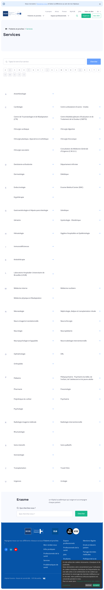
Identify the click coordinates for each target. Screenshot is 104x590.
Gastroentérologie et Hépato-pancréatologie (31, 210)
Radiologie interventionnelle (71, 422)
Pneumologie (66, 389)
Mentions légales (89, 541)
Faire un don (88, 12)
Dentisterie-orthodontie (23, 164)
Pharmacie (18, 389)
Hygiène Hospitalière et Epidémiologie (75, 233)
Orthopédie (18, 364)
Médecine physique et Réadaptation (27, 298)
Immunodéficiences (21, 246)
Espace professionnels (69, 542)
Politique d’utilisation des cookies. (88, 581)
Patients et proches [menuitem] (34, 16)
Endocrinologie (19, 187)
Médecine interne (20, 288)
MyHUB (72, 12)
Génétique (65, 210)
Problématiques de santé (50, 566)
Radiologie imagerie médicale (25, 422)
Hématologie (19, 233)
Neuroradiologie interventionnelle (74, 341)
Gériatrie (17, 220)
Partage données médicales (89, 553)
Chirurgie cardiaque (21, 129)
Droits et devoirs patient (89, 546)
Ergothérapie (19, 197)
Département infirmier (69, 164)
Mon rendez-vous (50, 545)
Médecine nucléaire (68, 288)
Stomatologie (19, 455)
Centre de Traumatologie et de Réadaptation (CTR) (31, 118)
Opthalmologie (19, 354)
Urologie (64, 481)
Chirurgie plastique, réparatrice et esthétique (31, 139)
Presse (64, 12)
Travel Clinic (65, 468)
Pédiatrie (17, 378)
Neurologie (18, 331)
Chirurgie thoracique (68, 139)
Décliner (88, 585)
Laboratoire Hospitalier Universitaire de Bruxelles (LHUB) (29, 274)
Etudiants (67, 559)
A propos (48, 12)
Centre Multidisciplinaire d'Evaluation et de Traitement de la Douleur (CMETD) (77, 118)
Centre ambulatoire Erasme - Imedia (74, 107)
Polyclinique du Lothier (22, 399)
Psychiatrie (65, 399)
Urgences (85, 16)
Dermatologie (19, 174)
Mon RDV (96, 16)
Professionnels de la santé (51, 554)
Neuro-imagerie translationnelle (26, 321)
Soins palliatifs (66, 445)
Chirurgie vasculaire (21, 150)
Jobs (79, 12)
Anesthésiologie (20, 94)
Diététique (65, 174)
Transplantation (20, 468)
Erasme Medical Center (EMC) (72, 187)
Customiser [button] (66, 585)
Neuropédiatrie (66, 331)
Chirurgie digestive (68, 129)
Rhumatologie (19, 432)
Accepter (96, 585)
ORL (62, 354)
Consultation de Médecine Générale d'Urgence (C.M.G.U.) (74, 150)
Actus (56, 12)
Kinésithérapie (19, 259)
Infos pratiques (49, 549)
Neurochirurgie (66, 321)
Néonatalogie (19, 311)
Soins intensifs (19, 445)
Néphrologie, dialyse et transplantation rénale (78, 311)
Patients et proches (16, 29)
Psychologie (18, 409)
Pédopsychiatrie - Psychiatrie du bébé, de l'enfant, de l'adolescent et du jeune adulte (77, 378)
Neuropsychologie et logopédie (26, 341)
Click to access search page (77, 16)
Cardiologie (18, 107)
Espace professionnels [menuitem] (58, 16)
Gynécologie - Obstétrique (71, 220)
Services (46, 560)
